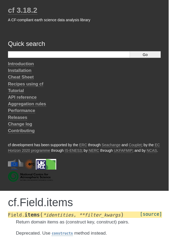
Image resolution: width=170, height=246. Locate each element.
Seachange (111, 145)
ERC (83, 145)
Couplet (135, 145)
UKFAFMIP (123, 150)
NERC (94, 150)
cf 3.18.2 (22, 10)
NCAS (152, 150)
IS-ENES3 (73, 150)
